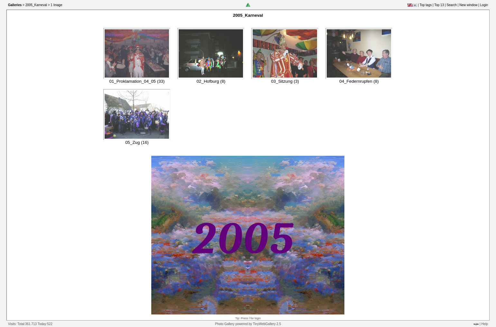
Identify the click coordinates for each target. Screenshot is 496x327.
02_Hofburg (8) (211, 81)
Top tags (425, 5)
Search (451, 5)
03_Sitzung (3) (285, 81)
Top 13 (439, 5)
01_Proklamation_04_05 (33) (137, 81)
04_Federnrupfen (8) (359, 81)
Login (484, 5)
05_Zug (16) (137, 142)
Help (484, 324)
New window (468, 5)
